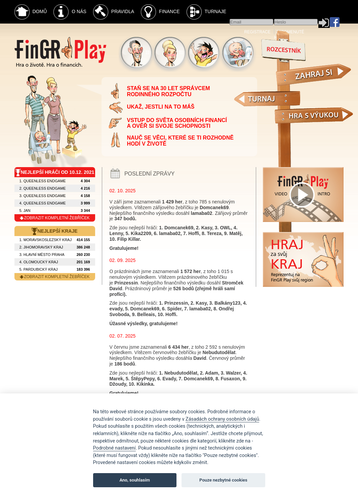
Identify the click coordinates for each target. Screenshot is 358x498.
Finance (160, 12)
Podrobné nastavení (114, 448)
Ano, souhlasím (134, 480)
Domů (30, 12)
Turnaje (207, 12)
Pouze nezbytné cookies (223, 480)
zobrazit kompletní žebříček (54, 218)
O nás (69, 12)
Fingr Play (60, 52)
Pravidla (113, 12)
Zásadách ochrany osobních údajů (222, 419)
